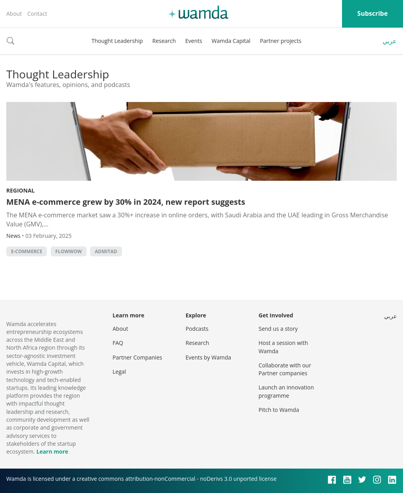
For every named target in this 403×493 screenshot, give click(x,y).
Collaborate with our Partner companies (285, 369)
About (14, 13)
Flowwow (68, 251)
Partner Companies (137, 357)
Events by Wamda (208, 357)
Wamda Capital (231, 40)
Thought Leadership (117, 40)
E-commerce (26, 251)
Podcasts (197, 328)
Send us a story (278, 328)
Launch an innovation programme (286, 391)
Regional (20, 190)
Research (164, 40)
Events (193, 40)
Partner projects (280, 40)
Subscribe (372, 13)
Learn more (52, 451)
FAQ (118, 343)
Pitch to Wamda (279, 409)
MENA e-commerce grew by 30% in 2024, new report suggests (125, 201)
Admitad (106, 251)
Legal (119, 371)
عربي (390, 41)
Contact (37, 13)
